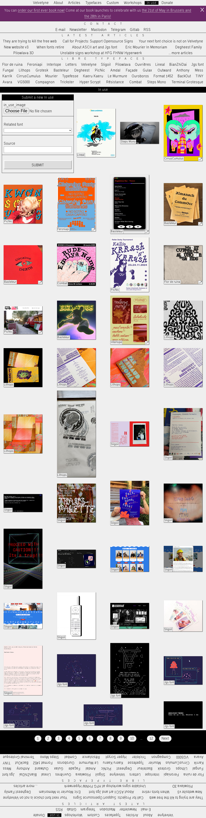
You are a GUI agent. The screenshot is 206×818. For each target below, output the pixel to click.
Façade (132, 70)
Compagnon (45, 82)
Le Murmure (117, 76)
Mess (199, 70)
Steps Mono (156, 82)
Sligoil (106, 64)
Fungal (8, 70)
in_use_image (15, 105)
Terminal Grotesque (187, 82)
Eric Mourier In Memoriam (146, 47)
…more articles (180, 53)
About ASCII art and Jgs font (94, 47)
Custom (113, 3)
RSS (147, 30)
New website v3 (16, 47)
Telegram (118, 30)
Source (9, 143)
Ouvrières (143, 64)
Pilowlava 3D (23, 53)
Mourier (51, 76)
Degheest (82, 70)
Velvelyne (89, 64)
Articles (74, 3)
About (58, 3)
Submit (38, 165)
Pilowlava (123, 64)
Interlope (54, 64)
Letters (71, 64)
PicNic (100, 70)
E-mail (60, 30)
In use (152, 3)
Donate (167, 3)
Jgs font (197, 64)
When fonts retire (50, 47)
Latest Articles (105, 35)
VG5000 (24, 82)
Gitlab (134, 30)
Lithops (24, 70)
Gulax (147, 70)
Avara (7, 82)
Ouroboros (140, 76)
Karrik (7, 76)
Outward (164, 70)
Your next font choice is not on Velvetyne (171, 41)
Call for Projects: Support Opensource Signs (98, 41)
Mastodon (99, 30)
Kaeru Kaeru (93, 76)
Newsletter (78, 30)
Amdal (115, 70)
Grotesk (42, 70)
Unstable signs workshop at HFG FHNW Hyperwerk (101, 53)
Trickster (67, 82)
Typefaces (93, 3)
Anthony (183, 70)
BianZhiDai (178, 64)
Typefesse (70, 76)
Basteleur (61, 70)
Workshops (133, 3)
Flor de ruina (12, 64)
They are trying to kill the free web (30, 41)
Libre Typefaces (105, 58)
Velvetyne (41, 3)
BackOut (184, 76)
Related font (13, 124)
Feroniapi (34, 64)
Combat (135, 82)
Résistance (115, 82)
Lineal (160, 64)
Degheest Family (188, 47)
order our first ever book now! (41, 10)
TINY (200, 76)
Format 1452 (163, 76)
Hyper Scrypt (90, 82)
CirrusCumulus (29, 76)
